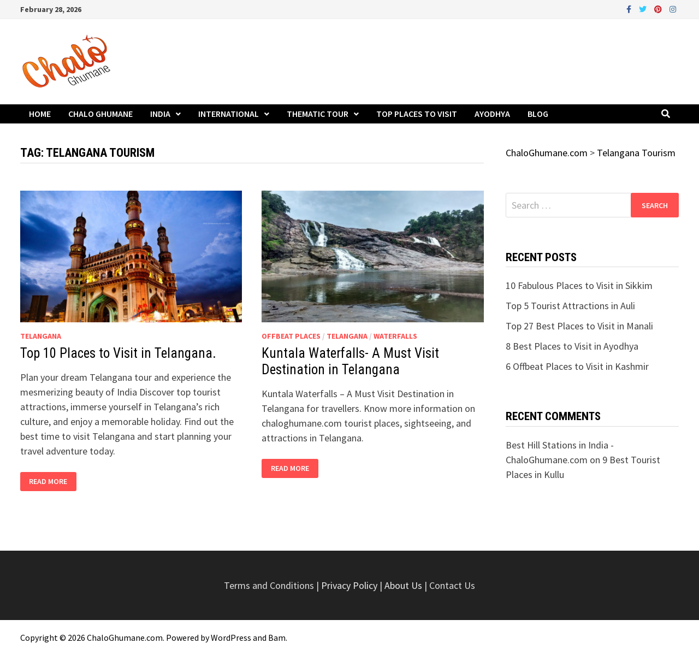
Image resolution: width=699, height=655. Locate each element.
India (160, 113)
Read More (49, 481)
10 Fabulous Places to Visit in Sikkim (579, 285)
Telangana (40, 336)
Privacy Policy (350, 585)
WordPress (231, 637)
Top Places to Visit (416, 113)
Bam (277, 637)
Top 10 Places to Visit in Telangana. (118, 353)
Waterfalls (395, 336)
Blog (538, 113)
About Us (403, 585)
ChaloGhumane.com (125, 637)
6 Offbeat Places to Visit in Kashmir (577, 366)
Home (40, 113)
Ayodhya (492, 113)
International (228, 113)
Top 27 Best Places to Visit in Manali (579, 326)
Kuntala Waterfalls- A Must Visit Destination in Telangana (350, 361)
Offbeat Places (291, 336)
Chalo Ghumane (100, 113)
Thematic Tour (317, 113)
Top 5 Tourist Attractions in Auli (570, 305)
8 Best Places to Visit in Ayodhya (572, 346)
